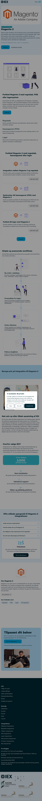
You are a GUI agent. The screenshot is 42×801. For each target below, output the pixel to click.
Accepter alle (29, 406)
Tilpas (10, 406)
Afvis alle (19, 406)
